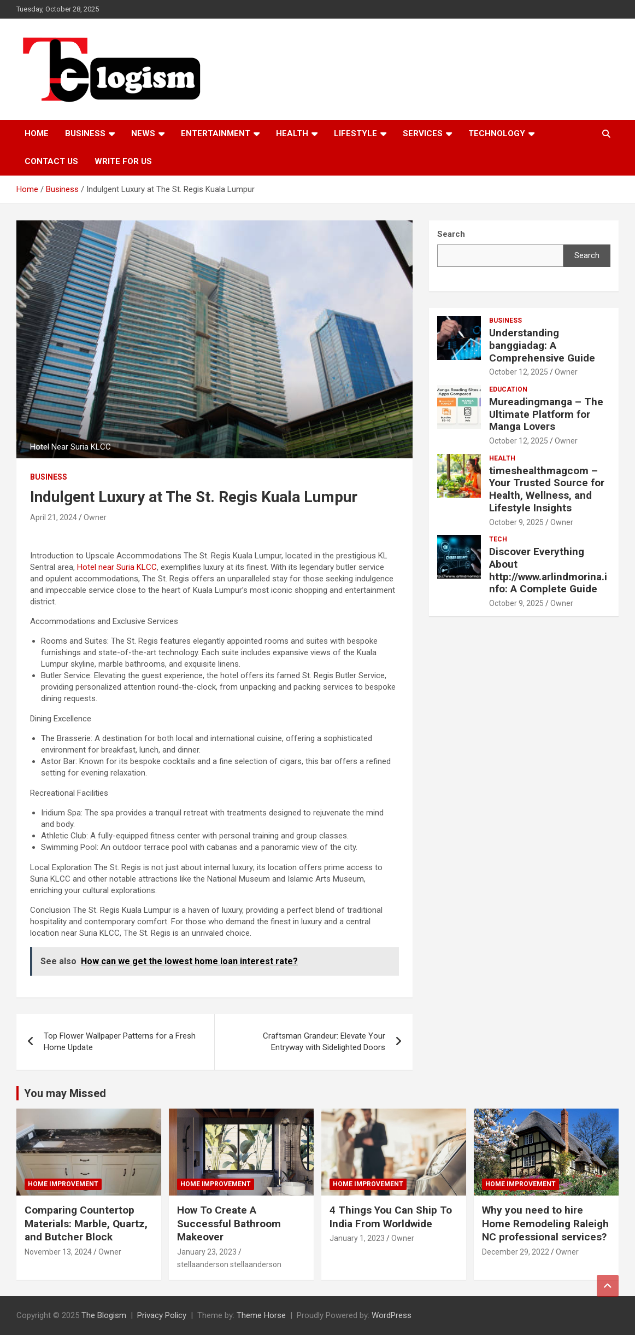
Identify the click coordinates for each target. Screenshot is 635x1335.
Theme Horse (261, 1315)
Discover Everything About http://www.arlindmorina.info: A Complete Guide (548, 570)
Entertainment (215, 133)
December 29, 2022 (515, 1251)
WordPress (391, 1315)
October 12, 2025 (518, 372)
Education (508, 389)
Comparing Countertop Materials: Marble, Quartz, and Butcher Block (86, 1223)
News (143, 133)
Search (586, 255)
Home (37, 133)
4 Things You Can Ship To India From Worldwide (391, 1217)
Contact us (51, 161)
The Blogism (103, 1315)
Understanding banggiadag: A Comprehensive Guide (542, 345)
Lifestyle (355, 133)
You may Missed (65, 1093)
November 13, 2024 (58, 1251)
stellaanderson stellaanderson (229, 1264)
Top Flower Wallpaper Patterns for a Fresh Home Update (120, 1041)
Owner (95, 517)
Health (292, 133)
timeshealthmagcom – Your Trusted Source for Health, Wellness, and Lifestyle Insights (546, 489)
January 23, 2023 (207, 1251)
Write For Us (123, 161)
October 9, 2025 (516, 522)
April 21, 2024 (53, 517)
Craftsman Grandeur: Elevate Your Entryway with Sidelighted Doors (324, 1041)
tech (498, 539)
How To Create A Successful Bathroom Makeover (229, 1223)
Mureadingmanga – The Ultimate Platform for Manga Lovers (546, 414)
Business (85, 133)
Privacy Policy (161, 1315)
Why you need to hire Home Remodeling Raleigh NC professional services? (545, 1223)
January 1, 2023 (357, 1238)
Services (423, 133)
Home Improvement (63, 1184)
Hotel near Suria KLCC (117, 567)
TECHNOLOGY (496, 133)
